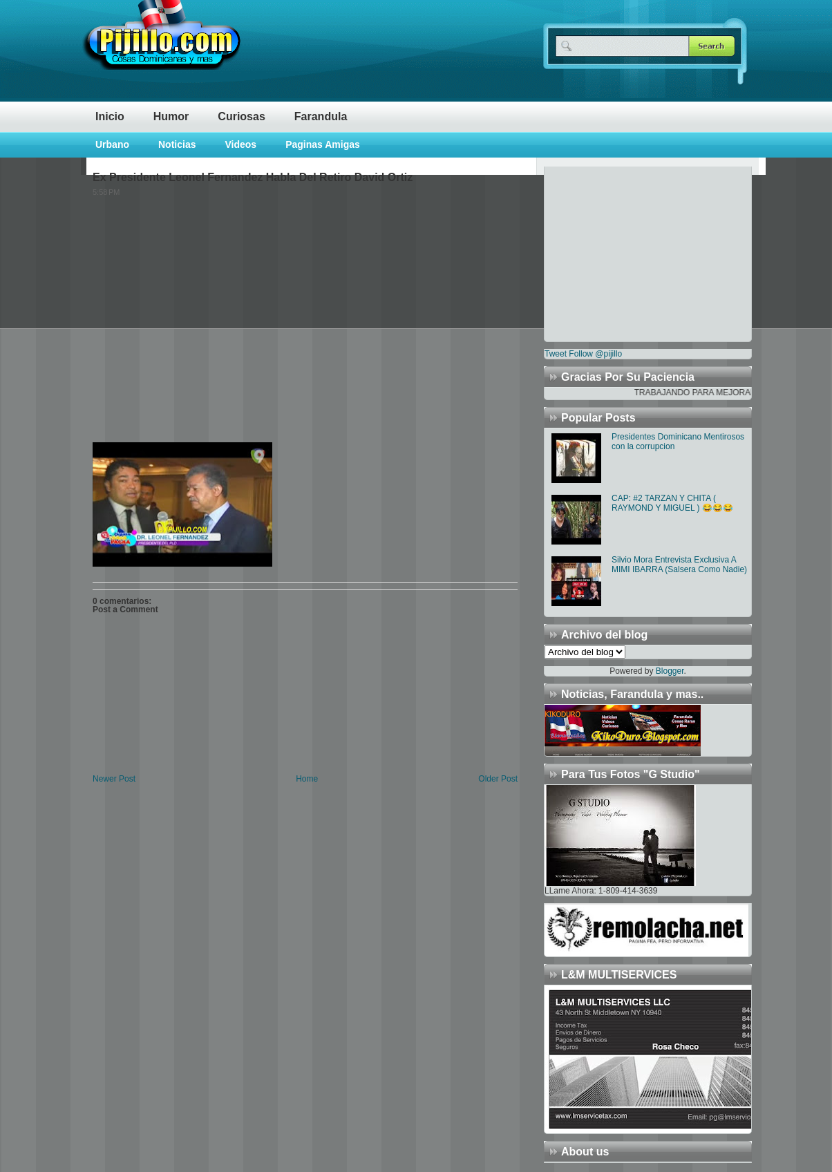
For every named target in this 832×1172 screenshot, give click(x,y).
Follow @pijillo (595, 354)
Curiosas (241, 116)
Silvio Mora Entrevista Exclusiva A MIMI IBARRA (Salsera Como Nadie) (679, 564)
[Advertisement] (631, 253)
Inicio (109, 116)
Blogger (670, 671)
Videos (240, 144)
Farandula (320, 116)
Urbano (112, 144)
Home (307, 779)
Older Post (498, 779)
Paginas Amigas (322, 144)
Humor (171, 116)
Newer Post (114, 779)
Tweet (556, 354)
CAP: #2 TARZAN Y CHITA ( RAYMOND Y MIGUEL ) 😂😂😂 (672, 503)
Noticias (177, 144)
